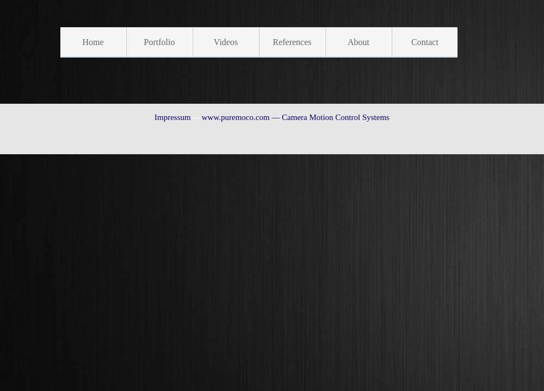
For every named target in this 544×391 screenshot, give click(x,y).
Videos (226, 42)
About (358, 42)
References (292, 42)
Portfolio (159, 42)
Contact (424, 42)
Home (92, 42)
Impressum (172, 117)
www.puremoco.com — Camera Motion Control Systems (296, 117)
